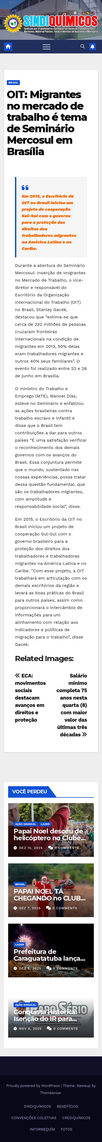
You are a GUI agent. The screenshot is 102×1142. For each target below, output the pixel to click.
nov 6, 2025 (30, 1028)
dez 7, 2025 (30, 908)
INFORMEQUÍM (42, 1129)
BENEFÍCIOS (67, 1106)
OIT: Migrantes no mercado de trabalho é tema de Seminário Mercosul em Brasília (47, 123)
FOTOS (66, 1129)
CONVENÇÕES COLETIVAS (33, 1118)
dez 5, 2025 (30, 968)
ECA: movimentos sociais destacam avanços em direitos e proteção (30, 698)
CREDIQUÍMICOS (76, 1118)
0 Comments (67, 848)
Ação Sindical (25, 823)
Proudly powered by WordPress (33, 1086)
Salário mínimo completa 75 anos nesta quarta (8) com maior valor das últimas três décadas (71, 705)
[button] (83, 46)
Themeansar (50, 1093)
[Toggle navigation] (46, 46)
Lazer (45, 823)
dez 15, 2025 (31, 848)
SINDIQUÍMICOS (37, 1106)
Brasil (13, 82)
